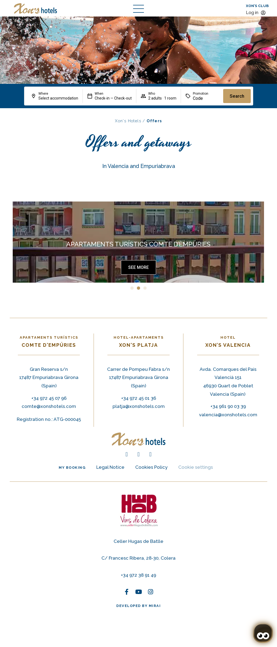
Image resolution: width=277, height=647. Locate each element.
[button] (132, 288)
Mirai (155, 606)
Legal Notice (110, 467)
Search (237, 96)
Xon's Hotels (128, 120)
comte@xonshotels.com (49, 406)
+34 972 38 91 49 (138, 575)
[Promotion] (206, 98)
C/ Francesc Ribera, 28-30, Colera (138, 558)
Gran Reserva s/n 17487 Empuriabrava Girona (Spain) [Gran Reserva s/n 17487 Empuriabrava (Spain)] (48, 377)
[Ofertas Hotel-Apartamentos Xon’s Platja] (138, 267)
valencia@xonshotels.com (228, 414)
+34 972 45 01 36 (138, 398)
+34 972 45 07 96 (49, 398)
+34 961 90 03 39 (228, 406)
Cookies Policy (151, 467)
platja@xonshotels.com (139, 406)
